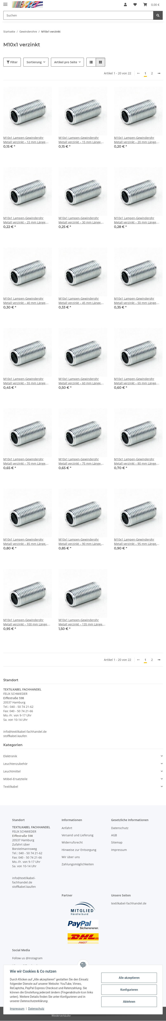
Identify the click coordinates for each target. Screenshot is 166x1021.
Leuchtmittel (12, 771)
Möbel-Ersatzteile (15, 779)
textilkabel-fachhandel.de (128, 903)
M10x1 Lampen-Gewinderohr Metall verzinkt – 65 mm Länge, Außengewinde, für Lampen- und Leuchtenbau (137, 381)
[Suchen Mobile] (78, 15)
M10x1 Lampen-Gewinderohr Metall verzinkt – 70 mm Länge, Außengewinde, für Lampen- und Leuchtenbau (26, 461)
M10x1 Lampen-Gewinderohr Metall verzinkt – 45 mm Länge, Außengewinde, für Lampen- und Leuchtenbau (82, 301)
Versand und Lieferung (77, 835)
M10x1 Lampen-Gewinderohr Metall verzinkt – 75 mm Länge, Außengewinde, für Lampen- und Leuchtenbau (82, 461)
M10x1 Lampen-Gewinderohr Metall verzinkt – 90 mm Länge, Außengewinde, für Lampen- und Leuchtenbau (82, 541)
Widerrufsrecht (72, 842)
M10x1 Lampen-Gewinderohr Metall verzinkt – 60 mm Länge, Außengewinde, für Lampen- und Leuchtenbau (82, 381)
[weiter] (159, 73)
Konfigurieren (129, 989)
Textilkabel (10, 787)
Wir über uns (71, 857)
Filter (12, 62)
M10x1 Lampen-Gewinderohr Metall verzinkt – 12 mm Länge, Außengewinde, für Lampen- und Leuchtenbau (26, 140)
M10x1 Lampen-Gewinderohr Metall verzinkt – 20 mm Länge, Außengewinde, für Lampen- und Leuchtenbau (137, 140)
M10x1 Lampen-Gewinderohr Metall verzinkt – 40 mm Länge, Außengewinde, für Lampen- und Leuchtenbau (26, 301)
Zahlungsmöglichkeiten (78, 864)
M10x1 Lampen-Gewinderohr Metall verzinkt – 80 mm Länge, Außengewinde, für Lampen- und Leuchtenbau (137, 461)
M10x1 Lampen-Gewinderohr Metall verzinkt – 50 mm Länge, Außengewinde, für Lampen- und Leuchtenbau (137, 301)
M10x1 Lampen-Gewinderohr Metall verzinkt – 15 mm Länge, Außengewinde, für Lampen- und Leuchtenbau (82, 140)
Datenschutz (36, 1008)
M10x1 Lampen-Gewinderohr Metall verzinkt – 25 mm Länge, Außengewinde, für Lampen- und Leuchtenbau (26, 220)
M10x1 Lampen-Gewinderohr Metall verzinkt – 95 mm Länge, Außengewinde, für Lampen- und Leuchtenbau (137, 541)
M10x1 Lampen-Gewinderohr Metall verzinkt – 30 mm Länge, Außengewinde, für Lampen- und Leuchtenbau (82, 220)
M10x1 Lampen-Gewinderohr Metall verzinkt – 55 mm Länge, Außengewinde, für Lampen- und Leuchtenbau (26, 381)
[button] (125, 4)
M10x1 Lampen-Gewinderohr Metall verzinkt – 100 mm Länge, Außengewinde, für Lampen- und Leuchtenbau (26, 622)
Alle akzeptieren (128, 977)
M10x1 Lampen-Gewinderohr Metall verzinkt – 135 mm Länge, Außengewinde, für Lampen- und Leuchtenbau (82, 622)
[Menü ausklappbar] (5, 2)
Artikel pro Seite (65, 62)
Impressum (17, 1008)
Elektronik (10, 756)
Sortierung (34, 62)
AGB (114, 835)
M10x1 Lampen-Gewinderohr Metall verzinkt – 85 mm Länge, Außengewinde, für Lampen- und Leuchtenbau (26, 541)
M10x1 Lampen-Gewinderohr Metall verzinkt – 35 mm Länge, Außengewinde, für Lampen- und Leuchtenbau (137, 220)
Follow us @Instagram (27, 958)
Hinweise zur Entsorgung (79, 850)
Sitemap (116, 842)
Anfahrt (67, 828)
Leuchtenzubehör (15, 764)
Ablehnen (129, 1001)
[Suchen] (158, 15)
